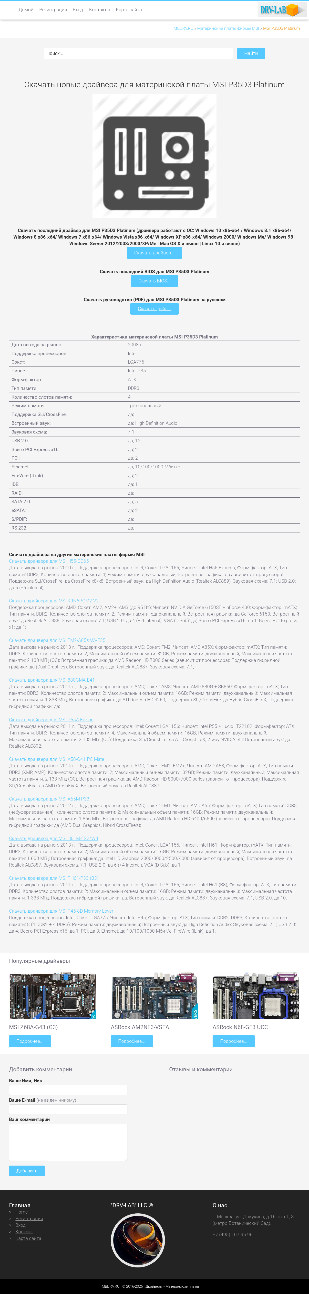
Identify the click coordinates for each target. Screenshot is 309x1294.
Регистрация (53, 9)
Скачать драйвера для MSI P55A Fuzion (51, 719)
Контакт (24, 1231)
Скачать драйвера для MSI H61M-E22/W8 (53, 838)
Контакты (99, 9)
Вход (78, 9)
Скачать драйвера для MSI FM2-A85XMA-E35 (57, 640)
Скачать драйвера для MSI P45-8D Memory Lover (61, 911)
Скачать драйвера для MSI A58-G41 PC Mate (56, 759)
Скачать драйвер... (154, 253)
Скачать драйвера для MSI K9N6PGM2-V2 (54, 600)
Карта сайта (129, 9)
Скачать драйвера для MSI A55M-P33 (49, 799)
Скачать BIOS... (154, 280)
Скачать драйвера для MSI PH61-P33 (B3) (53, 878)
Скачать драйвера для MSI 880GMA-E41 (52, 680)
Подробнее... (30, 1040)
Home (21, 1211)
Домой (26, 9)
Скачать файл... (154, 308)
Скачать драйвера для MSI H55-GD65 (49, 561)
